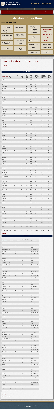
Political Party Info (6, 39)
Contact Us (4, 11)
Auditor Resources (33, 44)
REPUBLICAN (4, 65)
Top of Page (4, 233)
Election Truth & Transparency (7, 47)
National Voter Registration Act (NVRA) (20, 48)
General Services (40, 9)
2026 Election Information (6, 26)
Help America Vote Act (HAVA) (6, 43)
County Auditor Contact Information (20, 26)
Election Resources (33, 40)
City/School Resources (34, 48)
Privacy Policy (22, 405)
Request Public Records (12, 405)
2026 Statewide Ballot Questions (7, 31)
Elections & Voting (13, 9)
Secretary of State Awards (47, 51)
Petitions (20, 43)
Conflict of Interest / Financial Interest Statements (20, 35)
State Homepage (41, 405)
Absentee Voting (47, 26)
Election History (47, 47)
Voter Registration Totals (33, 36)
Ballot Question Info (7, 35)
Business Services (27, 9)
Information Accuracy (31, 405)
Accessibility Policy (27, 406)
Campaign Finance (20, 30)
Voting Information (47, 44)
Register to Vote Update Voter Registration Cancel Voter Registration (33, 29)
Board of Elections (20, 40)
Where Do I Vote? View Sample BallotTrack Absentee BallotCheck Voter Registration (47, 35)
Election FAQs (33, 52)
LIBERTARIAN (4, 69)
